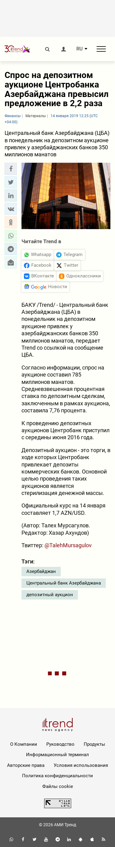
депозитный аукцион (49, 594)
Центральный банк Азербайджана (63, 583)
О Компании (23, 744)
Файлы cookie (57, 786)
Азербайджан (41, 571)
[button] (10, 169)
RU (79, 48)
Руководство (60, 744)
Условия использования (81, 765)
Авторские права (25, 765)
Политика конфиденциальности (57, 775)
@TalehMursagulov (68, 545)
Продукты (94, 744)
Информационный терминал (57, 754)
